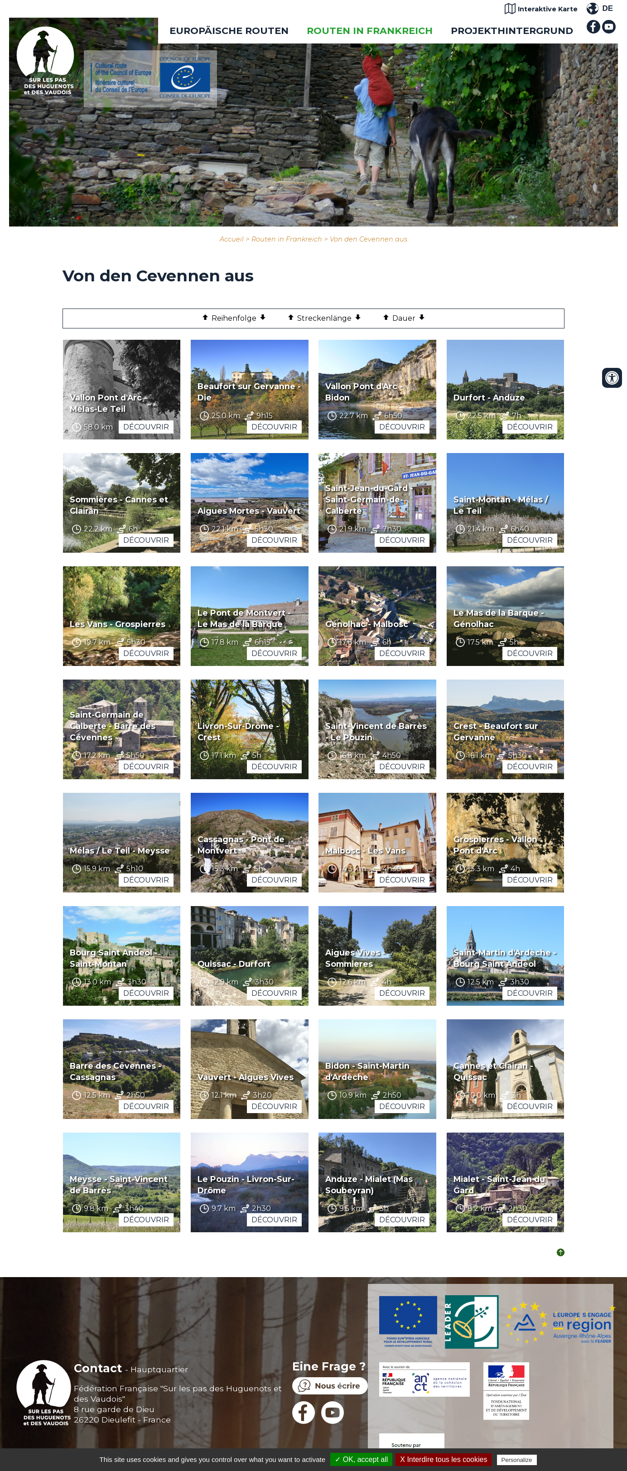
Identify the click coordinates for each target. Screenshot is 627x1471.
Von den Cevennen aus (368, 239)
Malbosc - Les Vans (365, 850)
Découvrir (146, 427)
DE (607, 8)
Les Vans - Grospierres (117, 624)
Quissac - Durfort (234, 964)
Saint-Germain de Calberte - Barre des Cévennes (112, 726)
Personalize (517, 1460)
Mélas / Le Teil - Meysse (120, 850)
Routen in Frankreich (370, 30)
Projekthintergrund (512, 30)
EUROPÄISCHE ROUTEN (229, 30)
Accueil (232, 239)
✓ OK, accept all (361, 1459)
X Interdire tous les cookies (443, 1459)
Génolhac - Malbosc (366, 624)
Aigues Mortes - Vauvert (249, 511)
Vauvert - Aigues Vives (246, 1077)
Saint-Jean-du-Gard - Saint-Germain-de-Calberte (369, 499)
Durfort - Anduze (489, 397)
